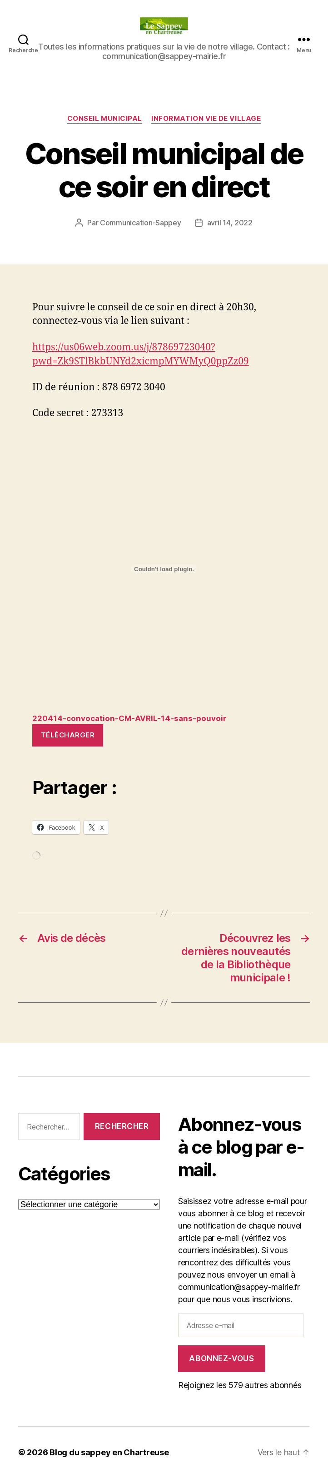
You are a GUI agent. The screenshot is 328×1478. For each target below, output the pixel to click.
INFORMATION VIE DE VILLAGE (206, 118)
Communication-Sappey (140, 222)
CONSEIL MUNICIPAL (104, 118)
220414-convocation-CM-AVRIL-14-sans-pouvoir (129, 718)
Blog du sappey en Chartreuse (109, 1452)
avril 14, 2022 (230, 222)
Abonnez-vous (221, 1358)
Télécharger (68, 735)
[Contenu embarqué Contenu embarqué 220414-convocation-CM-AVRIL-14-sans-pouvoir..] (164, 569)
